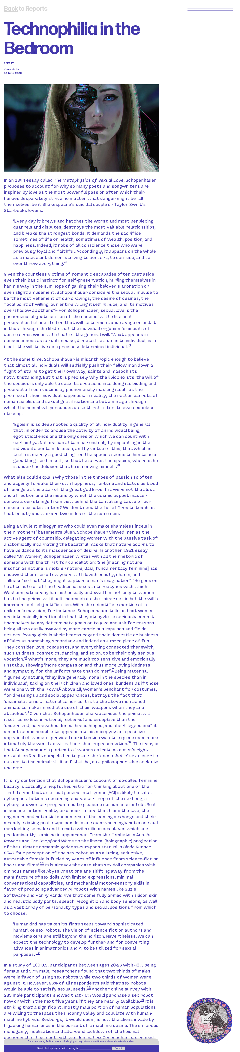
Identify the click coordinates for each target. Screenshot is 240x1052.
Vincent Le (11, 69)
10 (130, 742)
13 (89, 987)
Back (11, 9)
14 (142, 999)
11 (42, 863)
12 (38, 952)
